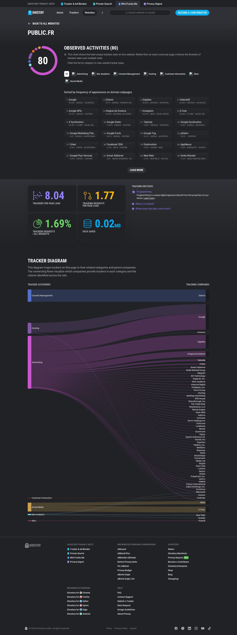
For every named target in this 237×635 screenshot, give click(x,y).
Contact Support (125, 597)
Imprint (133, 628)
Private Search (102, 3)
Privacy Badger (124, 570)
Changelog (173, 579)
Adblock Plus (123, 553)
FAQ (119, 592)
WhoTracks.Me (127, 3)
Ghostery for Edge (77, 609)
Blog (170, 574)
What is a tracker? (143, 203)
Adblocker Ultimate (126, 557)
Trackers (74, 12)
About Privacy (124, 614)
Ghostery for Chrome (78, 592)
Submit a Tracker (125, 601)
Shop (170, 570)
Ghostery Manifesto (177, 553)
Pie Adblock (123, 566)
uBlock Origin (123, 574)
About (60, 12)
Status (171, 549)
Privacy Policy (120, 628)
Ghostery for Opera (78, 605)
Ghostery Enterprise (177, 566)
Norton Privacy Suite (127, 562)
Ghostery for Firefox (78, 597)
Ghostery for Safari (77, 601)
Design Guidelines (126, 609)
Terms (109, 628)
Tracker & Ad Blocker (74, 3)
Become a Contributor (192, 12)
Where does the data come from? (151, 208)
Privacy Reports (178, 557)
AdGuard (121, 549)
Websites (90, 12)
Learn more (150, 198)
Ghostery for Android (78, 614)
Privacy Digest (152, 3)
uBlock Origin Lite (126, 579)
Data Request (123, 605)
